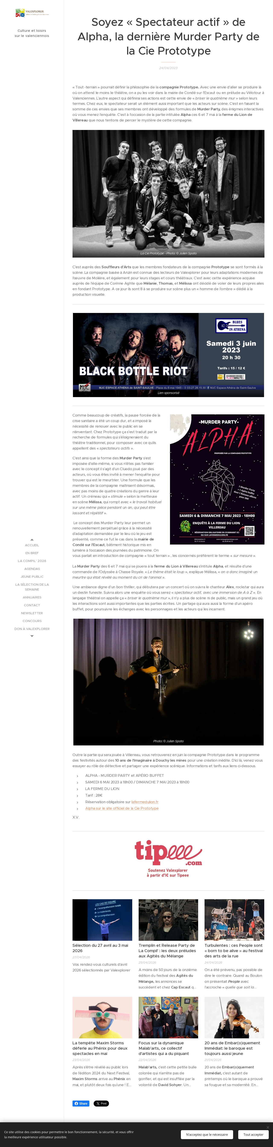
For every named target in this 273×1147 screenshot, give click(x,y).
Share (81, 1103)
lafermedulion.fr (144, 801)
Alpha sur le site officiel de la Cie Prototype (121, 808)
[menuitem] (32, 545)
